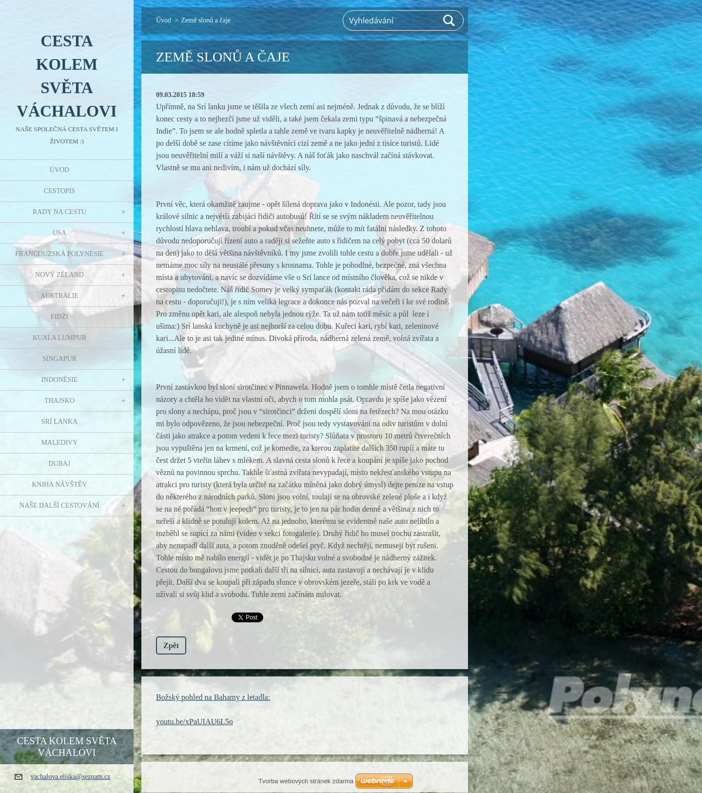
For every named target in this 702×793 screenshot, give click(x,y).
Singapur (59, 358)
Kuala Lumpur (59, 337)
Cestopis (59, 191)
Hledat (449, 20)
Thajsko (59, 400)
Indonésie (59, 379)
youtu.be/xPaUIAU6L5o (194, 721)
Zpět (171, 645)
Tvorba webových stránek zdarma (305, 781)
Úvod (59, 170)
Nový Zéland (59, 274)
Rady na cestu (59, 212)
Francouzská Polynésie (59, 254)
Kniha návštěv (59, 484)
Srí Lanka (59, 421)
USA (59, 233)
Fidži (59, 316)
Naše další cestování (59, 505)
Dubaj (59, 463)
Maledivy (59, 442)
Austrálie (59, 295)
